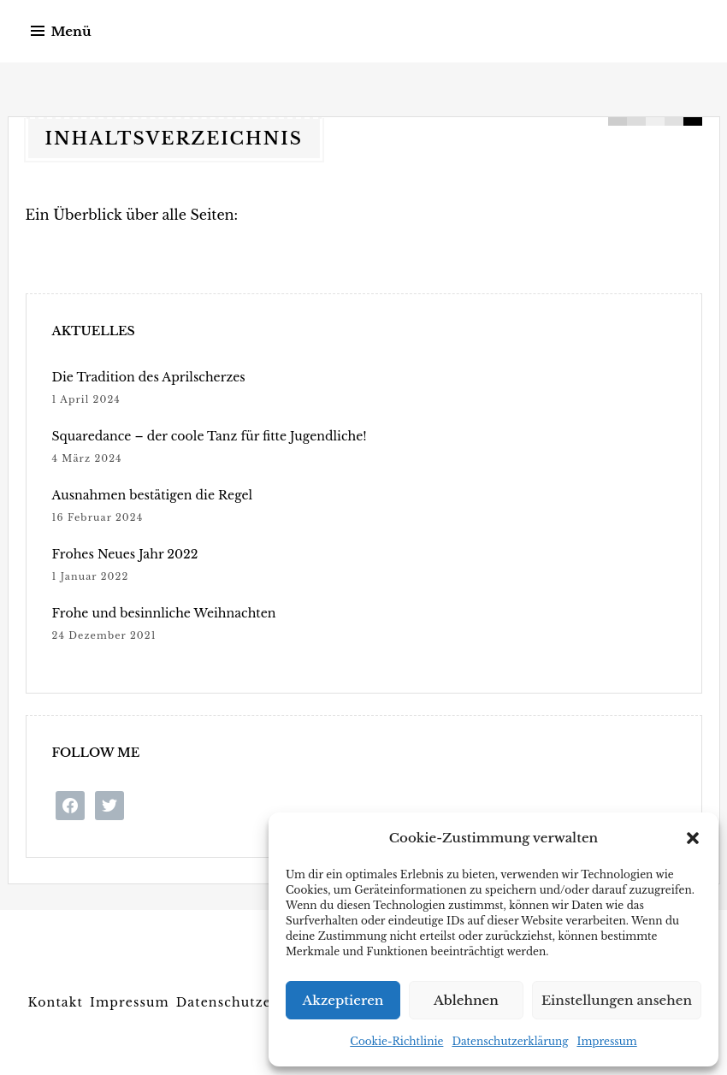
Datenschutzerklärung (510, 1041)
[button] (692, 838)
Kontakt (55, 1002)
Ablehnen (466, 1000)
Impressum (606, 1041)
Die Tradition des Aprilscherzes (148, 377)
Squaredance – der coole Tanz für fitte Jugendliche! (208, 436)
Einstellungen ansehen (616, 1000)
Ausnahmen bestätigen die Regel (151, 495)
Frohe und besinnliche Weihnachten (163, 613)
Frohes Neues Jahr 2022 (125, 554)
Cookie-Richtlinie (396, 1041)
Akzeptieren (343, 1000)
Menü (71, 31)
